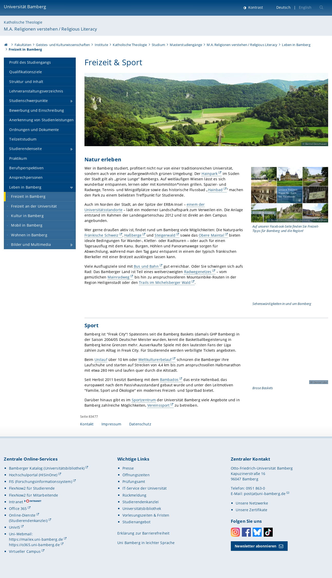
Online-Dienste (22, 515)
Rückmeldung (134, 495)
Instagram (235, 532)
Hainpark (209, 173)
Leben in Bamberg (296, 44)
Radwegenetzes (197, 271)
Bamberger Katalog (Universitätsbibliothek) (46, 468)
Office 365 (18, 508)
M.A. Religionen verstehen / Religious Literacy (50, 29)
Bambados (169, 379)
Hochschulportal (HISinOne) (33, 474)
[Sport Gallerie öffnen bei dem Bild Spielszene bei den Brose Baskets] (289, 358)
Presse (128, 468)
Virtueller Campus (25, 551)
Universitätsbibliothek (141, 508)
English (305, 7)
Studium (158, 44)
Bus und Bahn (146, 266)
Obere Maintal (211, 235)
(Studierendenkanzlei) (28, 520)
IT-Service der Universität (144, 488)
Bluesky (257, 532)
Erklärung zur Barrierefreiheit (143, 533)
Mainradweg (118, 277)
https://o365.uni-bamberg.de (34, 544)
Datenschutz (140, 424)
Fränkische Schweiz (101, 235)
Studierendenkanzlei (140, 501)
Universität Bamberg (25, 7)
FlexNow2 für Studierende (32, 488)
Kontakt (86, 424)
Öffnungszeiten (136, 474)
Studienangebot (136, 521)
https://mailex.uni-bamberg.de (36, 539)
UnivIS (14, 527)
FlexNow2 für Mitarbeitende (33, 495)
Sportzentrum (143, 399)
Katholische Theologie (23, 22)
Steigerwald (165, 235)
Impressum (111, 424)
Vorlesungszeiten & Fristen (145, 515)
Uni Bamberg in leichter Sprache (146, 542)
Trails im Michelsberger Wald (165, 282)
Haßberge (132, 235)
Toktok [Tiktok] (268, 532)
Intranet (16, 501)
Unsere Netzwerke (252, 503)
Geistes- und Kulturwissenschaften (63, 44)
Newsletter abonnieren (255, 546)
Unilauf (100, 359)
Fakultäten (23, 44)
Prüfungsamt (133, 481)
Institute (101, 44)
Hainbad (215, 189)
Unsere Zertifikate (251, 509)
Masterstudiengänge (186, 44)
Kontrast (255, 7)
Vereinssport (158, 405)
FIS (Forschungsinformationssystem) (40, 481)
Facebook (246, 532)
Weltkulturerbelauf (155, 359)
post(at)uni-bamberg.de (265, 493)
